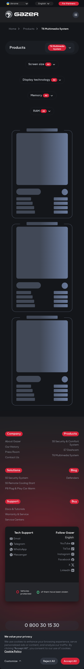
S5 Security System (16, 477)
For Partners (68, 3)
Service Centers (14, 519)
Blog (74, 470)
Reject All (49, 661)
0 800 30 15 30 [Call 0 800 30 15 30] (42, 625)
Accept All (70, 661)
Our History (12, 446)
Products (70, 434)
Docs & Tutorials (15, 509)
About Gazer (13, 441)
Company (14, 434)
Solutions (13, 470)
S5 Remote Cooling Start (20, 483)
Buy (74, 501)
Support (13, 501)
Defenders (72, 477)
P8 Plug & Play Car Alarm (20, 488)
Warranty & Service (17, 514)
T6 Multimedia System (65, 455)
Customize (13, 661)
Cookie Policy (13, 651)
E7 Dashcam (71, 450)
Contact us (12, 457)
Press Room (12, 452)
